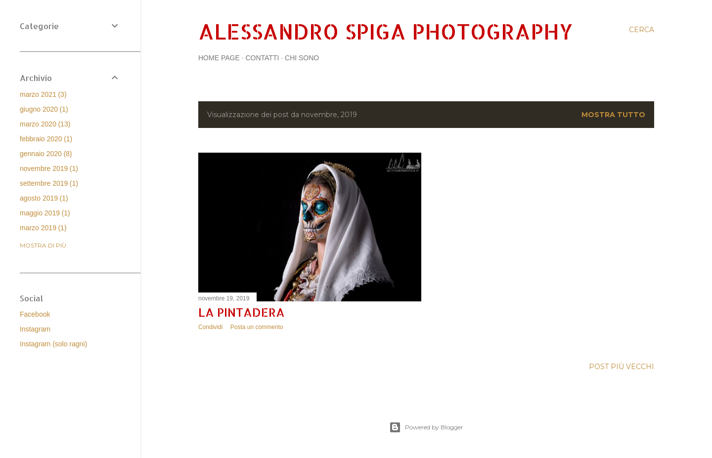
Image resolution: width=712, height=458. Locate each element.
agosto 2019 (44, 198)
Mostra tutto (613, 114)
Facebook (35, 314)
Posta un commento (256, 327)
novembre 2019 (49, 168)
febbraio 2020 (46, 139)
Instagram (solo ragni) (53, 344)
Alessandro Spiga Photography (385, 31)
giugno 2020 (44, 109)
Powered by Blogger (426, 427)
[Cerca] (641, 30)
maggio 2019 (45, 213)
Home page (219, 58)
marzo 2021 (43, 94)
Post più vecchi (621, 366)
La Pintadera (241, 312)
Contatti (262, 58)
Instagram (35, 329)
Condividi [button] (210, 327)
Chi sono (302, 58)
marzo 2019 (43, 228)
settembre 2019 (49, 183)
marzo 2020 (45, 124)
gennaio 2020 (46, 154)
